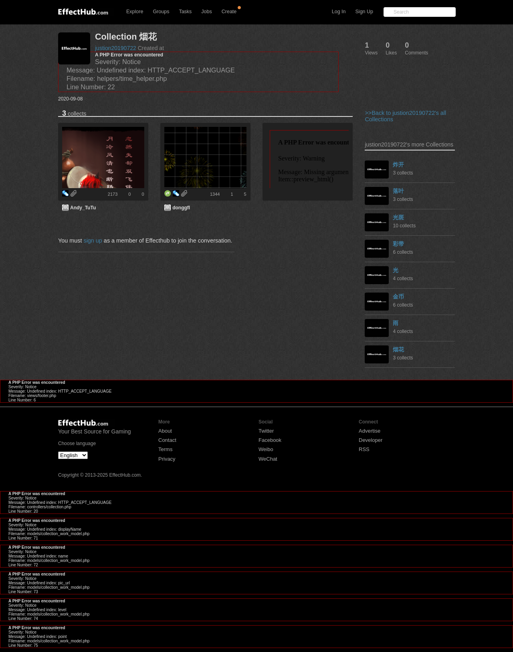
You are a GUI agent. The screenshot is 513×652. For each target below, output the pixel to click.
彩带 (398, 244)
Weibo (266, 449)
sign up (92, 240)
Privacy (167, 459)
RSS (364, 449)
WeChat (268, 459)
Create (229, 11)
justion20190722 (115, 48)
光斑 (398, 217)
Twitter (266, 431)
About (165, 431)
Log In (339, 11)
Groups (161, 11)
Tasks (185, 11)
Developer (370, 440)
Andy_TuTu (83, 208)
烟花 (398, 349)
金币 (398, 296)
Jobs (206, 11)
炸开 (398, 164)
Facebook (270, 440)
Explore (134, 11)
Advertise (369, 431)
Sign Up (364, 11)
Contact (167, 440)
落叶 (398, 191)
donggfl (181, 208)
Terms (165, 449)
